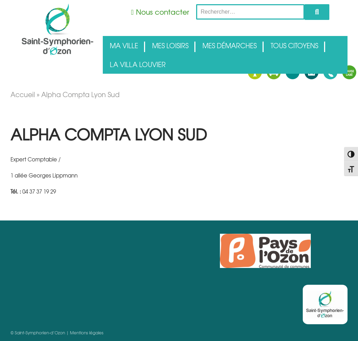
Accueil (22, 94)
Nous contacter (162, 12)
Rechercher (317, 12)
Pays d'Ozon (265, 251)
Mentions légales (86, 332)
